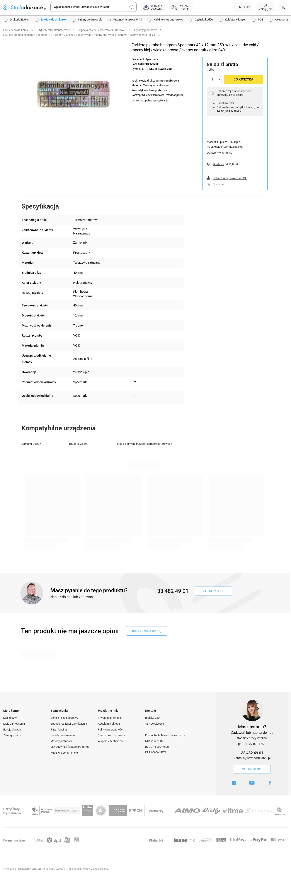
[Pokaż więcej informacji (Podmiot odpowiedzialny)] (135, 381)
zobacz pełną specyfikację (152, 100)
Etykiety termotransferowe (53, 30)
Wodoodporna (175, 95)
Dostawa (218, 164)
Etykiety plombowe (145, 30)
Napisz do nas (252, 769)
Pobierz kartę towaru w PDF (230, 178)
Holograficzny (158, 90)
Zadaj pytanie (213, 591)
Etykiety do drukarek (15, 30)
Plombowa (157, 95)
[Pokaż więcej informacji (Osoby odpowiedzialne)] (135, 395)
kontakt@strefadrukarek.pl (252, 758)
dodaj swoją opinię (146, 631)
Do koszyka (243, 79)
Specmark (151, 59)
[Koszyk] (283, 7)
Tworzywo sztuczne (155, 85)
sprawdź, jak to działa (230, 94)
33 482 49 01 (252, 753)
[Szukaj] (132, 7)
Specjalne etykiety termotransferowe (102, 30)
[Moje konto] (266, 7)
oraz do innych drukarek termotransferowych (144, 443)
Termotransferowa (167, 80)
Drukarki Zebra (78, 443)
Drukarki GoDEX (31, 443)
